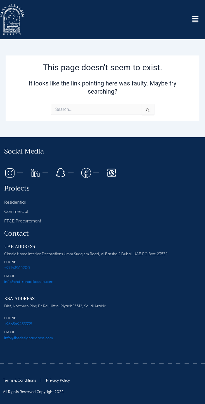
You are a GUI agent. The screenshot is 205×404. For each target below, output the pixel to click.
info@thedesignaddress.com (28, 337)
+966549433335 (18, 323)
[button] (195, 19)
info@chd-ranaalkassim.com (28, 281)
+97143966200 (17, 267)
